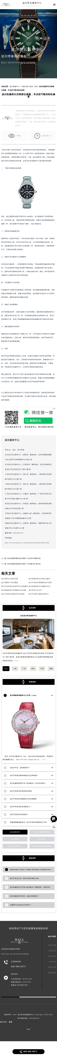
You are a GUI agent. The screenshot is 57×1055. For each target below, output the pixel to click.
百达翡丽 (25, 1022)
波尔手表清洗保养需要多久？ (21, 806)
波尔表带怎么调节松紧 (9, 578)
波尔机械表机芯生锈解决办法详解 (13, 590)
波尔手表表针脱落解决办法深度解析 (23, 799)
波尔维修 (6, 150)
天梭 (35, 1025)
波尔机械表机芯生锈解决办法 (39, 586)
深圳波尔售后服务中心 (13, 503)
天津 (42, 668)
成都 (51, 668)
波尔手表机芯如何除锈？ (19, 814)
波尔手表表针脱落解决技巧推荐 (40, 582)
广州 (24, 668)
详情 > (17, 660)
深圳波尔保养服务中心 (16, 392)
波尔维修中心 (15, 86)
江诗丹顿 (34, 1022)
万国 (11, 1025)
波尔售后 (42, 839)
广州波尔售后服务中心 (13, 494)
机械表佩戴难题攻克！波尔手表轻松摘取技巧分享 (28, 822)
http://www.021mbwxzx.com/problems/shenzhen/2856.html (27, 543)
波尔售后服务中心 (32, 3)
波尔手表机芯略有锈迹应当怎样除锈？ (24, 775)
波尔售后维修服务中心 (26, 1014)
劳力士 (16, 1022)
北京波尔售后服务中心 (13, 454)
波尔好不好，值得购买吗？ (20, 767)
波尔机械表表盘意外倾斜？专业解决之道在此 (24, 564)
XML (28, 1029)
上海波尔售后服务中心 (13, 474)
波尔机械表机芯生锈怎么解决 (39, 578)
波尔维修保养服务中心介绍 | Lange (23, 695)
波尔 (14, 450)
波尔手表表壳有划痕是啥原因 (21, 791)
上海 (15, 668)
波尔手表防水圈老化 (42, 832)
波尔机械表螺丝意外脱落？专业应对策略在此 (24, 558)
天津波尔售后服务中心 (13, 513)
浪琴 (29, 1025)
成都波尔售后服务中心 (13, 523)
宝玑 (5, 1025)
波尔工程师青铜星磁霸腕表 (42, 846)
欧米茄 (23, 1025)
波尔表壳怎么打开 (35, 590)
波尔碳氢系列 (15, 832)
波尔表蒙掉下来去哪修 (9, 582)
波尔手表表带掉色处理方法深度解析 (14, 586)
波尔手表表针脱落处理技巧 (39, 594)
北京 (6, 668)
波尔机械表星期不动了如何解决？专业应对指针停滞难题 (31, 783)
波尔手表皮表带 (15, 846)
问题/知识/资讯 (27, 86)
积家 (48, 1022)
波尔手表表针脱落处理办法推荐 (13, 594)
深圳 (36, 86)
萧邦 (16, 1025)
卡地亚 (42, 1022)
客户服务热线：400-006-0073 (28, 1018)
